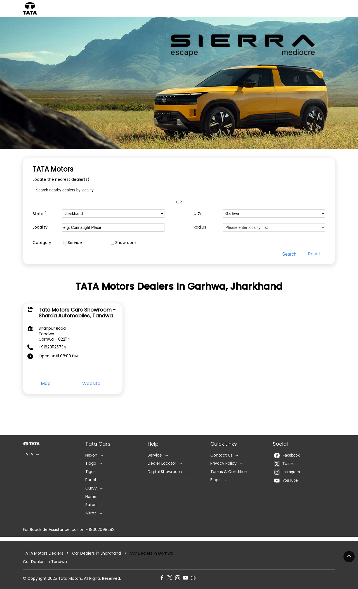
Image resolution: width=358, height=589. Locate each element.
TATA (28, 454)
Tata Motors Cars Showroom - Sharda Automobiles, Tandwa (77, 312)
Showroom (125, 242)
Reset (314, 254)
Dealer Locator (162, 463)
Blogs (215, 480)
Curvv (91, 488)
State (39, 213)
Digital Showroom (165, 471)
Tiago (90, 463)
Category (42, 242)
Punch (91, 480)
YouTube (286, 480)
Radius (200, 227)
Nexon (91, 455)
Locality (40, 227)
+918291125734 (52, 347)
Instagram (287, 472)
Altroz (90, 513)
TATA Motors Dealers (43, 553)
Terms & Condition (228, 471)
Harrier (91, 496)
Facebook (287, 455)
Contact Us (221, 455)
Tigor (90, 471)
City (197, 213)
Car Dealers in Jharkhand (96, 553)
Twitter (284, 464)
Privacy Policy (223, 463)
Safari (90, 504)
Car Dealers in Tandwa (45, 561)
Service (75, 242)
